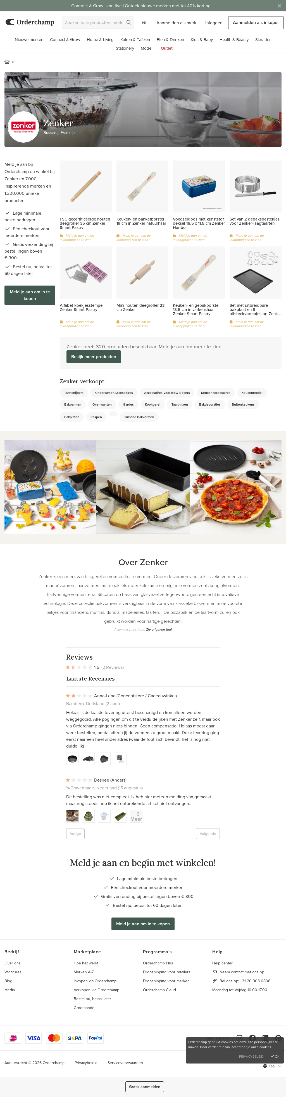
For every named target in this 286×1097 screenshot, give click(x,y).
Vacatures (13, 972)
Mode (146, 48)
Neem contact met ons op (242, 972)
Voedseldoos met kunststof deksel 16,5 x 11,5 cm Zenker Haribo (199, 223)
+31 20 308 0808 (255, 981)
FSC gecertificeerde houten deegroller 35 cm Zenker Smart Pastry (85, 223)
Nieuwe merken (29, 39)
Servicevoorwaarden (125, 1062)
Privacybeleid (86, 1062)
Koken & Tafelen (135, 39)
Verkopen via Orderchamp (96, 990)
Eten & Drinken (170, 39)
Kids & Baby (202, 39)
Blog (8, 981)
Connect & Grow (65, 39)
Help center (222, 963)
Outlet (167, 48)
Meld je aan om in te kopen (30, 295)
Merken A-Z (84, 972)
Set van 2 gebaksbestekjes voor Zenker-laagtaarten (255, 221)
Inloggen (214, 23)
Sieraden (263, 39)
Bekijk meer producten (93, 356)
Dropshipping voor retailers (166, 972)
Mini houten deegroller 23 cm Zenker (140, 307)
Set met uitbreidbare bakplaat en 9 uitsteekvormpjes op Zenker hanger (256, 311)
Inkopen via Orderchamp (95, 981)
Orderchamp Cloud (159, 990)
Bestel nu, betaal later (92, 999)
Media (9, 990)
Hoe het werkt (86, 963)
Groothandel (84, 1007)
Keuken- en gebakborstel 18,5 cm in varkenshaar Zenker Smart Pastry (196, 309)
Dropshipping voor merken (166, 981)
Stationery (125, 48)
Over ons (12, 963)
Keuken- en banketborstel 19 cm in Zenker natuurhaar (141, 221)
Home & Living (100, 39)
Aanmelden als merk (176, 23)
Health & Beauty (234, 39)
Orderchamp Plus (158, 963)
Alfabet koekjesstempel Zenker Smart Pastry (82, 307)
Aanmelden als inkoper (256, 22)
